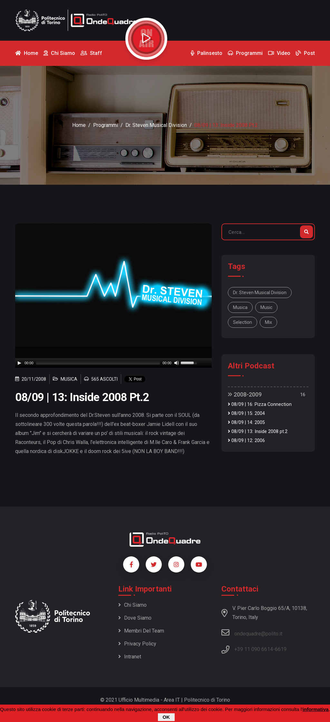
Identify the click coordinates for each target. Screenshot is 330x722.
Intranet (129, 657)
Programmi (105, 125)
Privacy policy (137, 644)
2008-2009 (245, 394)
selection (242, 322)
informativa (316, 709)
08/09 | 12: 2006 (246, 440)
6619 (280, 649)
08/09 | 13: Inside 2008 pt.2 (257, 431)
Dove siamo (134, 618)
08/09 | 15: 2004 (246, 413)
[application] (113, 363)
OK (166, 717)
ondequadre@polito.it (251, 632)
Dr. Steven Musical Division (156, 125)
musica (240, 307)
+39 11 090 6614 (253, 649)
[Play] (19, 363)
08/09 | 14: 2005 (246, 422)
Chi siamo (132, 605)
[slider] (98, 363)
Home (79, 125)
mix (268, 322)
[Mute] (176, 363)
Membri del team (141, 631)
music (266, 307)
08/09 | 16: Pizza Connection (260, 404)
